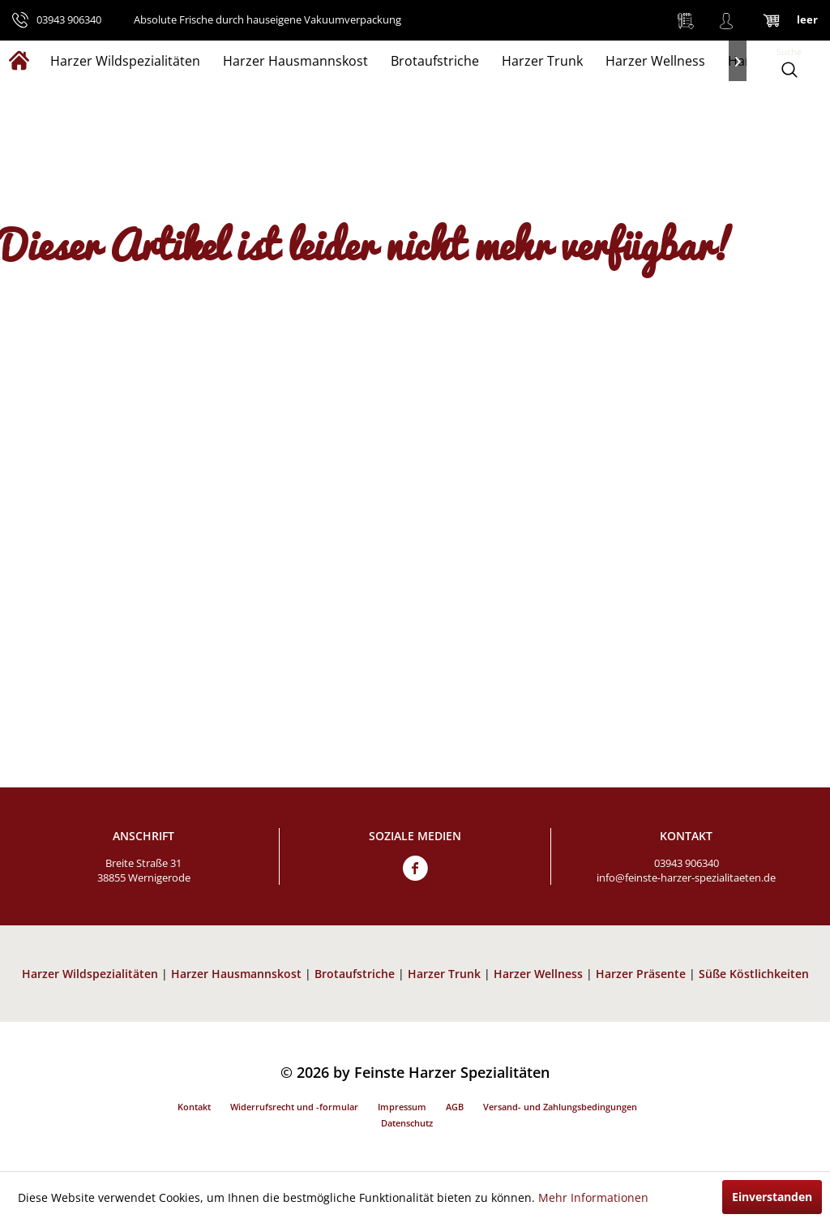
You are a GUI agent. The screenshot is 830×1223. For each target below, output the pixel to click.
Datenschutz (407, 1123)
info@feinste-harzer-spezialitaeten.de (686, 877)
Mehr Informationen (593, 1197)
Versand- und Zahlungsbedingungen (560, 1107)
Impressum (402, 1107)
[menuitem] (685, 20)
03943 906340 (686, 863)
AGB (455, 1107)
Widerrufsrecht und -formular (294, 1107)
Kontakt (194, 1107)
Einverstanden (772, 1196)
